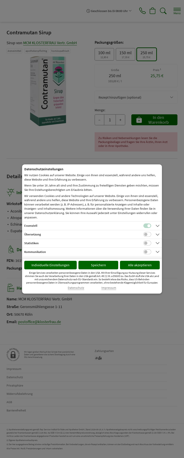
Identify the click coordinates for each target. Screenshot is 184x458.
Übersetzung (32, 234)
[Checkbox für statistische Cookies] (147, 243)
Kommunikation (35, 252)
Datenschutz (76, 288)
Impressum (108, 288)
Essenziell (30, 226)
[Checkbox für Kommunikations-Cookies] (147, 251)
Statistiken (31, 243)
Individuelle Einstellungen (50, 265)
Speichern (98, 265)
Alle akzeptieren (140, 265)
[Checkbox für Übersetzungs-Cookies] (147, 234)
